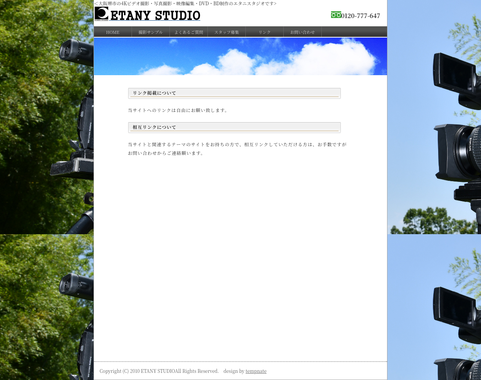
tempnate (256, 371)
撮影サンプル (150, 32)
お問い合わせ (302, 32)
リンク (265, 32)
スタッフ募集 (226, 32)
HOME (112, 32)
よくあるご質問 (188, 32)
